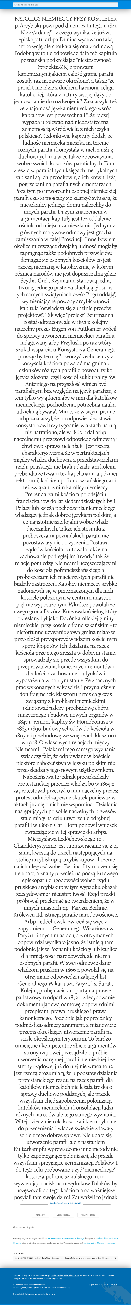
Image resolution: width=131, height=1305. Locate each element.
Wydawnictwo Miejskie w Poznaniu (99, 1242)
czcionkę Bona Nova (46, 1294)
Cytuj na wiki (18, 1253)
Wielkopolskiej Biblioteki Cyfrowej (65, 1275)
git (92, 1285)
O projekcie (18, 1294)
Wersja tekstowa (63, 1215)
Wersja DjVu (40, 1215)
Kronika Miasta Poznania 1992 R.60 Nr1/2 (66, 1238)
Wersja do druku (88, 1215)
